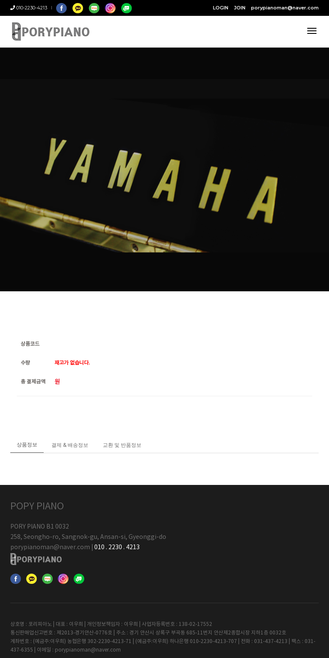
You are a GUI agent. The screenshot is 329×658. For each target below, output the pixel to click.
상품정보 (27, 453)
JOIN (239, 8)
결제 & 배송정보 (69, 454)
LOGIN (220, 8)
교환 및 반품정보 (122, 454)
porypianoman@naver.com (285, 8)
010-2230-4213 (28, 8)
